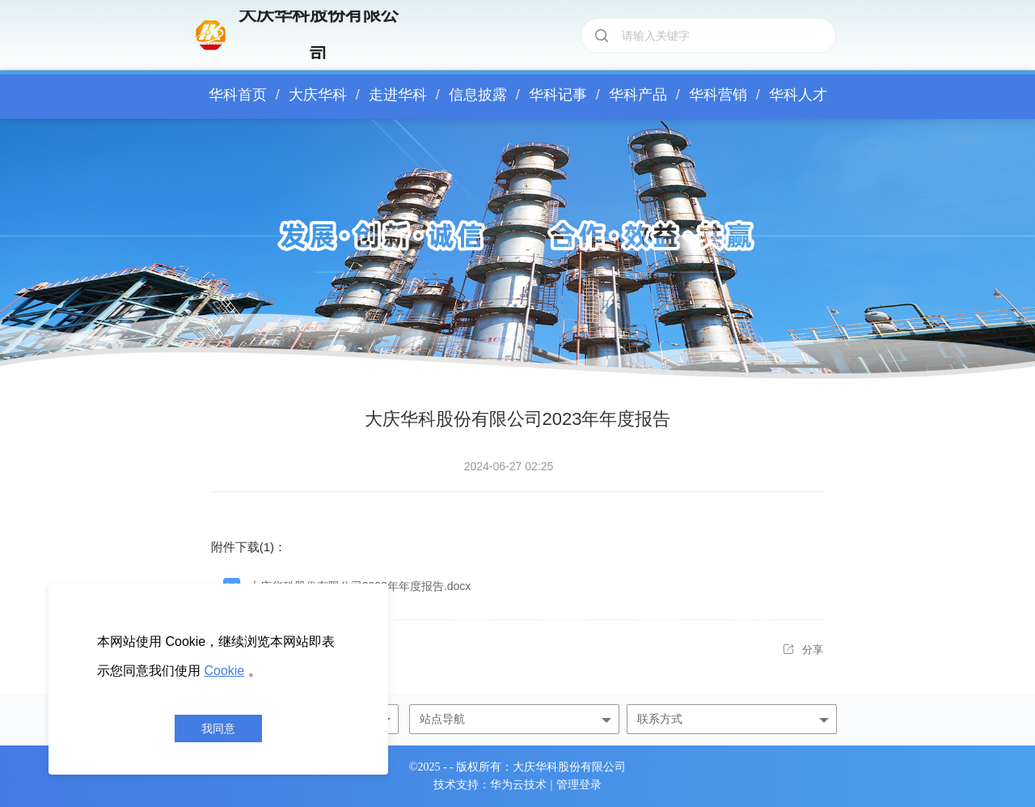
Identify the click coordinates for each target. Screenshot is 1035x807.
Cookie (224, 670)
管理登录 (579, 785)
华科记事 (558, 95)
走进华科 (398, 95)
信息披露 (478, 95)
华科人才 (798, 95)
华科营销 (718, 95)
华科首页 (238, 95)
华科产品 (638, 95)
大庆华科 (318, 95)
